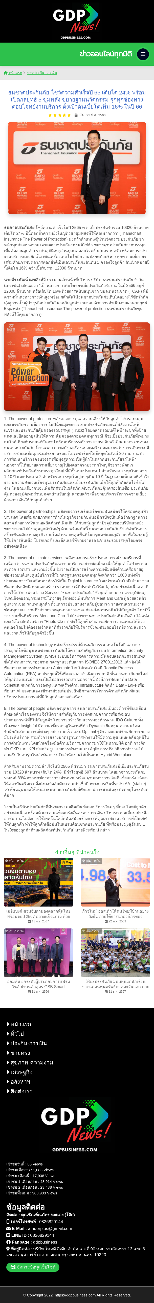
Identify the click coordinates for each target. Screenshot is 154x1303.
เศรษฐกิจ (19, 1072)
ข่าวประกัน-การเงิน (42, 73)
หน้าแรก (13, 73)
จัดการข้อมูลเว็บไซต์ (32, 1267)
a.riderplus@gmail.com (50, 1228)
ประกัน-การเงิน (26, 1043)
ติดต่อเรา (19, 1091)
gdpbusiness (45, 1242)
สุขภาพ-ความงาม (29, 1062)
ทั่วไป (15, 1034)
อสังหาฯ (18, 1082)
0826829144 (51, 1221)
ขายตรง (18, 1053)
